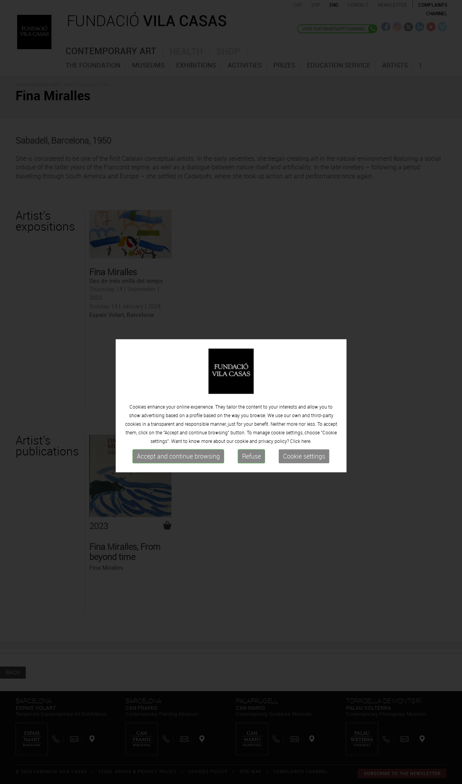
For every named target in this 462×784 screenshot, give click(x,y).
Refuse (251, 461)
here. (306, 446)
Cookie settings (304, 461)
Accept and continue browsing (178, 461)
